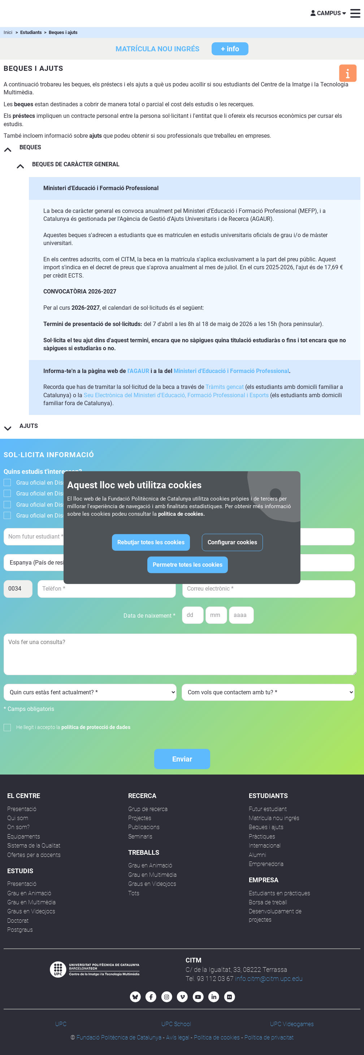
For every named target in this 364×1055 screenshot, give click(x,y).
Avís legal (177, 1037)
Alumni (257, 855)
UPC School (176, 1024)
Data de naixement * (150, 615)
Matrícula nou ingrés (274, 818)
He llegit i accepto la (73, 727)
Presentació (21, 809)
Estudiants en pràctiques (279, 893)
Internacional (265, 845)
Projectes (139, 818)
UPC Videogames (292, 1024)
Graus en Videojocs (31, 911)
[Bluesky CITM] (135, 996)
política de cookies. (181, 514)
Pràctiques (262, 836)
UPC (60, 1024)
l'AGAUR (138, 371)
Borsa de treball (268, 902)
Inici (8, 32)
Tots (133, 893)
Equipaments (23, 836)
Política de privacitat (269, 1037)
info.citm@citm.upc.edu (269, 978)
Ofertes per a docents (34, 855)
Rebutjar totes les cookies (151, 542)
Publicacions (144, 827)
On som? (18, 827)
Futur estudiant (268, 809)
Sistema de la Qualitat (33, 845)
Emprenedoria (266, 864)
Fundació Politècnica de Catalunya (119, 1037)
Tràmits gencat (224, 386)
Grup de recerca (148, 809)
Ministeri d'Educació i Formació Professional (231, 371)
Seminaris (140, 836)
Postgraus (20, 929)
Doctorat (18, 920)
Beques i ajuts (266, 827)
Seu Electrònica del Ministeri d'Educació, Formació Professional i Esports (176, 395)
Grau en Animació (29, 893)
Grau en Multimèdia (31, 902)
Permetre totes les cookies (187, 564)
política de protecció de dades (95, 727)
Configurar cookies (232, 542)
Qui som (17, 818)
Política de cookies (217, 1037)
